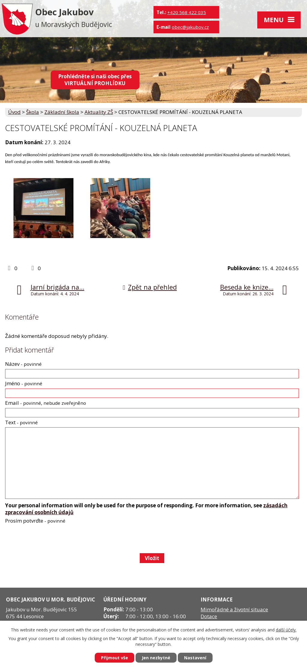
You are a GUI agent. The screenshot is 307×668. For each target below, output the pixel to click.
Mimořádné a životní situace (234, 609)
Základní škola (61, 112)
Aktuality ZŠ (99, 112)
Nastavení (195, 658)
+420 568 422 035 (186, 12)
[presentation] (50, 538)
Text (21, 422)
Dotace (209, 616)
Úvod (14, 112)
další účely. (286, 630)
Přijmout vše (114, 658)
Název (23, 363)
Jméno (23, 383)
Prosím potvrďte (35, 520)
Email (45, 402)
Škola (32, 112)
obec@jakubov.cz (190, 27)
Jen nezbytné (156, 658)
